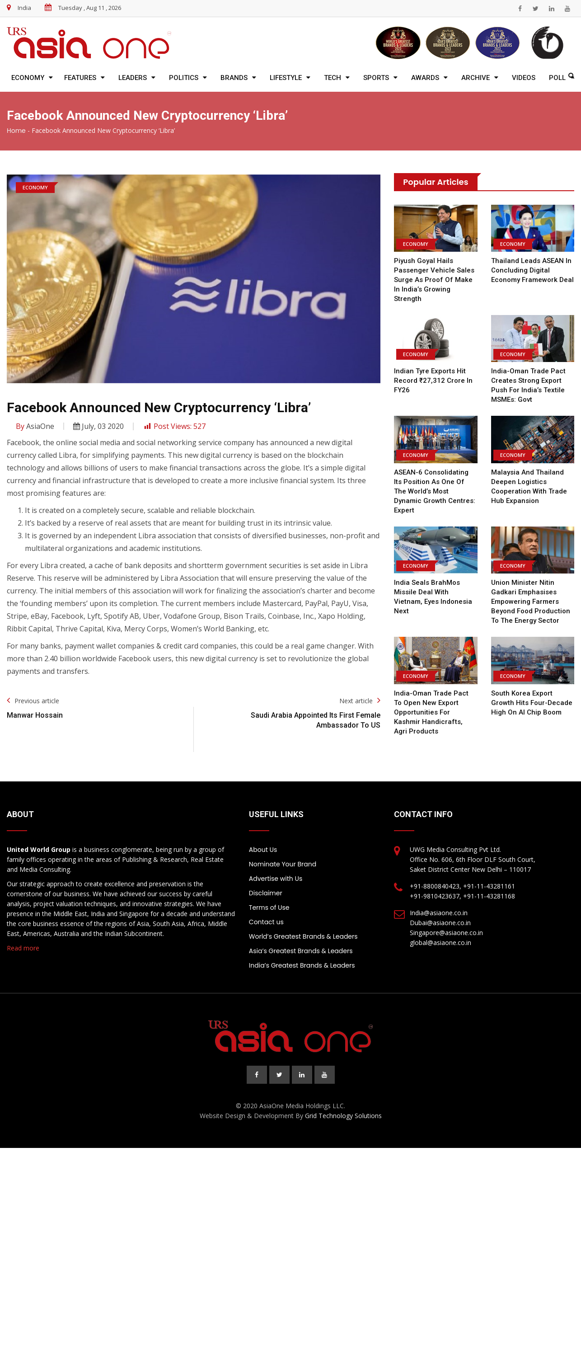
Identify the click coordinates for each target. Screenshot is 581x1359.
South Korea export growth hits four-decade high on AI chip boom (531, 702)
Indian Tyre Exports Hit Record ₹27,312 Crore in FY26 (433, 380)
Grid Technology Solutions (343, 1115)
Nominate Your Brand (282, 864)
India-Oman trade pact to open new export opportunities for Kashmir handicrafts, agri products (435, 712)
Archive (475, 78)
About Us (263, 849)
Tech (332, 78)
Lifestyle (286, 78)
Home (16, 130)
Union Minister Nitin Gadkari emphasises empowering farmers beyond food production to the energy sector (530, 601)
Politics (183, 78)
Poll (557, 78)
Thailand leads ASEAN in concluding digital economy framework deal (532, 270)
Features (80, 78)
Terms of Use (269, 907)
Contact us (266, 921)
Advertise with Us (275, 878)
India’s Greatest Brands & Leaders (302, 965)
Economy (27, 78)
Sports (376, 78)
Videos (523, 78)
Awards (425, 78)
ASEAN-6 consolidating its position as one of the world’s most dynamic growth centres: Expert (434, 491)
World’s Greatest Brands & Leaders (303, 936)
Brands (234, 78)
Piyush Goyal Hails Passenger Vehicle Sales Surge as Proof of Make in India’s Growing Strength (434, 280)
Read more (23, 948)
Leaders (132, 78)
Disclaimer (265, 893)
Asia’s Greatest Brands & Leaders (301, 950)
